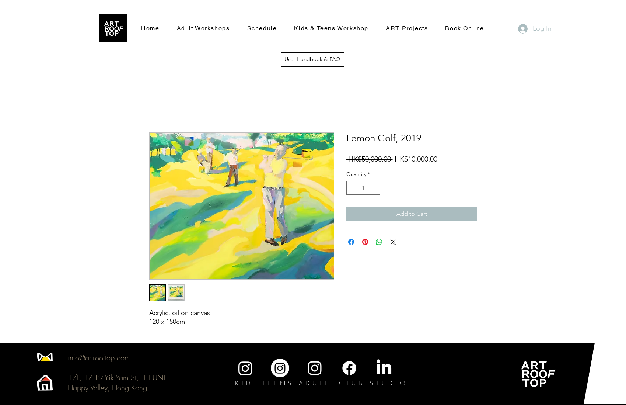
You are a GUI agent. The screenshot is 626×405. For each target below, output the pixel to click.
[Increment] (374, 187)
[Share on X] (393, 242)
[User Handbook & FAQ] (312, 59)
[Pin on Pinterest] (365, 242)
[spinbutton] (363, 187)
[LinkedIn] (384, 368)
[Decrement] (352, 187)
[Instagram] (245, 368)
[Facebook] (349, 368)
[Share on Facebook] (351, 242)
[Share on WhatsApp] (379, 242)
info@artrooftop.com (99, 358)
